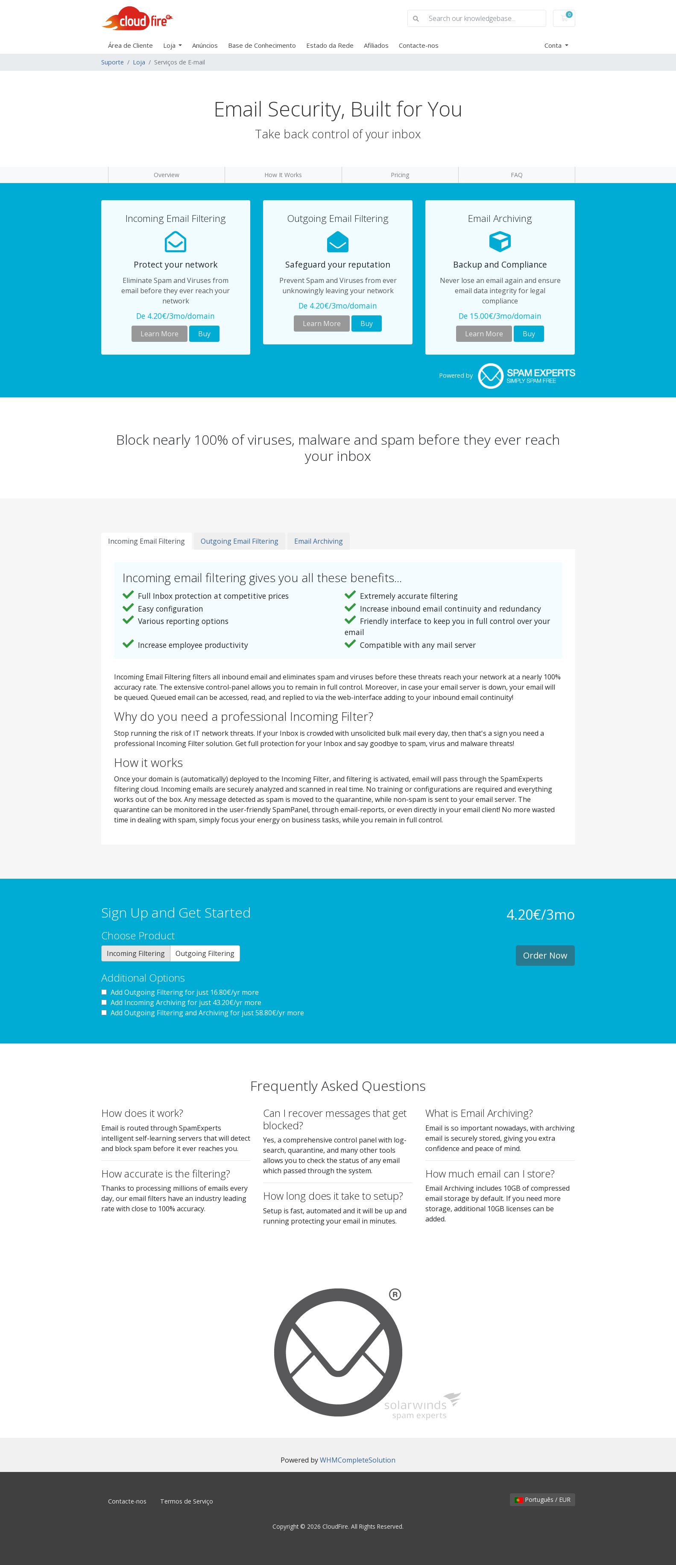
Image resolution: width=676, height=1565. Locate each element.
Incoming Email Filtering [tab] (146, 541)
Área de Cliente (130, 45)
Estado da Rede (330, 45)
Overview (166, 175)
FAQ (517, 175)
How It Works (283, 175)
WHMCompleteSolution (357, 1460)
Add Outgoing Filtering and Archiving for (202, 1012)
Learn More (159, 333)
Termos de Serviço (186, 1501)
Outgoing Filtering (205, 953)
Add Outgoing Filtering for (180, 992)
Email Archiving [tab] (318, 541)
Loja (170, 45)
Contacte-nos (419, 45)
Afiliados (376, 45)
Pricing (400, 175)
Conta (553, 45)
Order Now (545, 955)
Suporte (112, 62)
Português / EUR (543, 1499)
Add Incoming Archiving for (181, 1002)
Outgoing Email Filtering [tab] (239, 541)
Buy (204, 333)
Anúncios (205, 45)
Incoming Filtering (136, 953)
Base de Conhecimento (262, 45)
